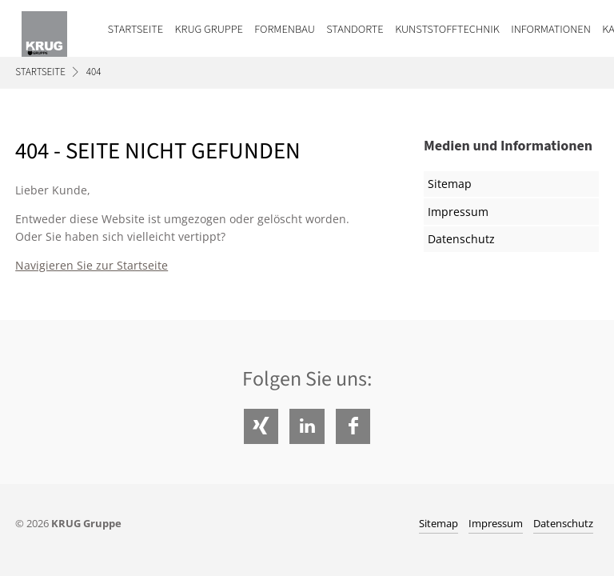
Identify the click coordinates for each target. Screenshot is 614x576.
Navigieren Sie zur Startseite (91, 265)
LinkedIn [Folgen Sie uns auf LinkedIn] (306, 426)
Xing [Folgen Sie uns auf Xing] (261, 426)
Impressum (458, 211)
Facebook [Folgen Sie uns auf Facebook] (353, 426)
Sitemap (450, 183)
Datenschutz (461, 238)
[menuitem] (129, 28)
